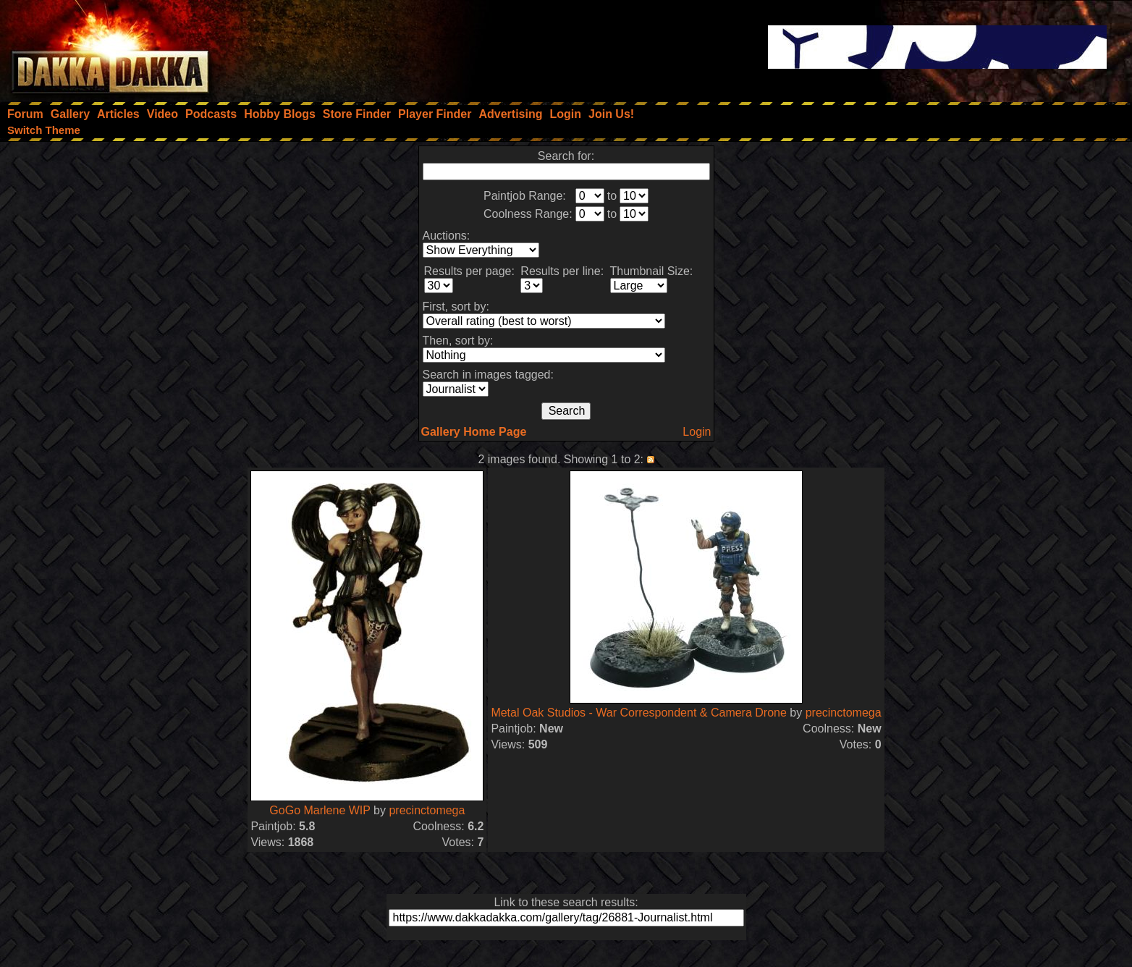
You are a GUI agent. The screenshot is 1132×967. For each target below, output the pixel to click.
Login (697, 432)
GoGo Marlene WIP (319, 810)
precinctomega (427, 810)
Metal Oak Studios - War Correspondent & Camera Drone (638, 712)
